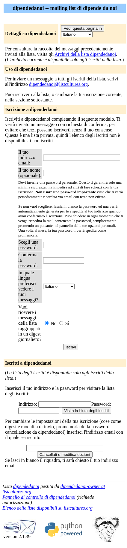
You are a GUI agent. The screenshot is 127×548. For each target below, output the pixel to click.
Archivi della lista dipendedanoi (85, 54)
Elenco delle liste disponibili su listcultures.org (47, 507)
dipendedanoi (26, 486)
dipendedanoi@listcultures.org (58, 84)
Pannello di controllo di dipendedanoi (38, 497)
